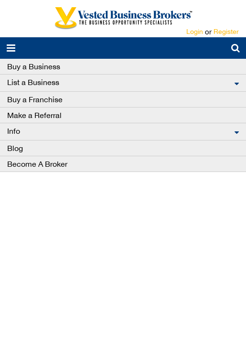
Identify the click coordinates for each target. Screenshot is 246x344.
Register (226, 31)
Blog (15, 148)
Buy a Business (33, 66)
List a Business (33, 82)
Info (13, 131)
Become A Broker (37, 164)
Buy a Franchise (35, 99)
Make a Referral (34, 115)
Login (194, 31)
